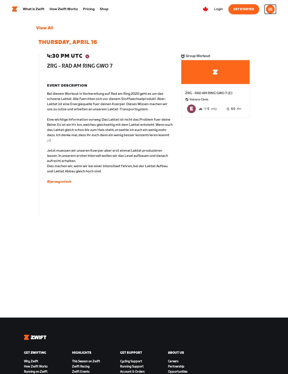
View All (44, 29)
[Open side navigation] (270, 9)
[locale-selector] (205, 9)
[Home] (15, 10)
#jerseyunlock (59, 183)
